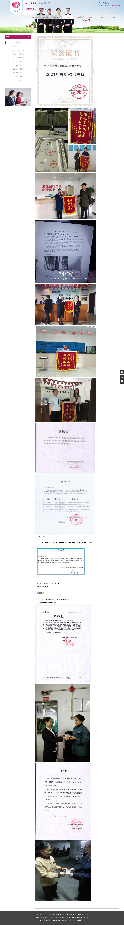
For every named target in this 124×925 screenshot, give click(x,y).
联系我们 (112, 17)
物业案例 (90, 17)
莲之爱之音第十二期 (18, 50)
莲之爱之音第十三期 (18, 46)
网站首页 (34, 17)
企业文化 (67, 17)
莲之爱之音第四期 (18, 65)
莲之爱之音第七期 (18, 57)
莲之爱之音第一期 (18, 76)
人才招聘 (101, 17)
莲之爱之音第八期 (18, 54)
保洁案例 (78, 17)
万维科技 (85, 920)
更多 (29, 36)
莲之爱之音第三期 (18, 69)
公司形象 (56, 17)
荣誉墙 (18, 42)
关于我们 (45, 17)
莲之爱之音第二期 (18, 73)
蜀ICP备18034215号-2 (68, 920)
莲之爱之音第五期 (18, 61)
